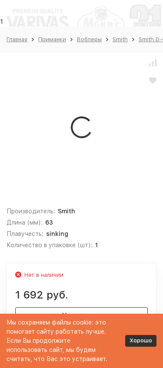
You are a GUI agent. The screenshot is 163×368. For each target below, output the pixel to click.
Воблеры (89, 39)
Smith (120, 39)
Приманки (52, 39)
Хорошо (141, 340)
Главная (17, 39)
